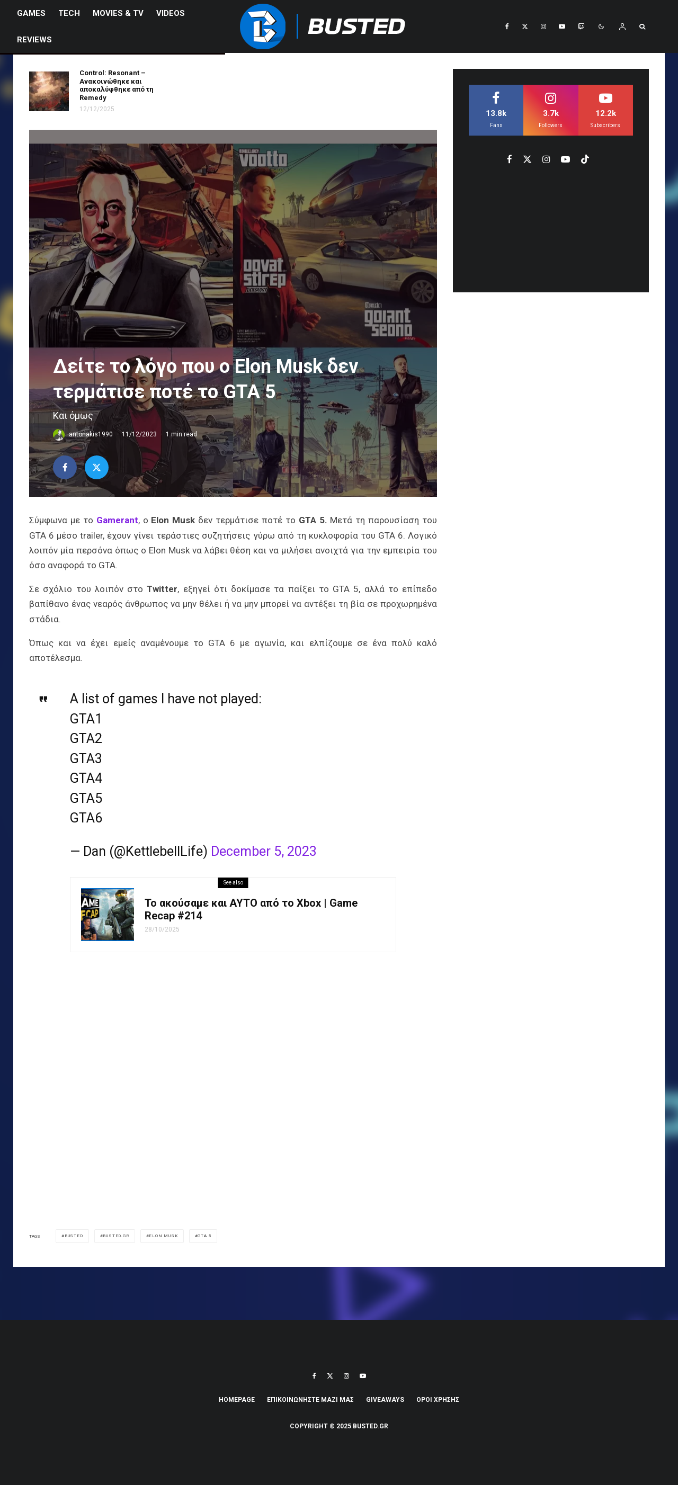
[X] (524, 26)
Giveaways (385, 1399)
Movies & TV (118, 13)
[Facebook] (507, 26)
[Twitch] (581, 26)
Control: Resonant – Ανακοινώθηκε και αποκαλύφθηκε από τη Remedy (116, 85)
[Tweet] (97, 467)
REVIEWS (34, 39)
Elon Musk (163, 1235)
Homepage (237, 1399)
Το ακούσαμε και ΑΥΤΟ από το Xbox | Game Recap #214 (251, 909)
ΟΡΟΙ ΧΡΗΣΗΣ (437, 1399)
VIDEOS (170, 13)
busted (74, 1235)
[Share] (65, 467)
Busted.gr (116, 1235)
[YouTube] (562, 26)
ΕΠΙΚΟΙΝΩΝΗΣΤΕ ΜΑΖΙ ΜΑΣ (310, 1399)
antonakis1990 (91, 434)
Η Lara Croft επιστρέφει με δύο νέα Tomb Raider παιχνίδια (258, 85)
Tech (69, 13)
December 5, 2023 (264, 851)
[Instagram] (543, 26)
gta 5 (204, 1235)
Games (31, 13)
